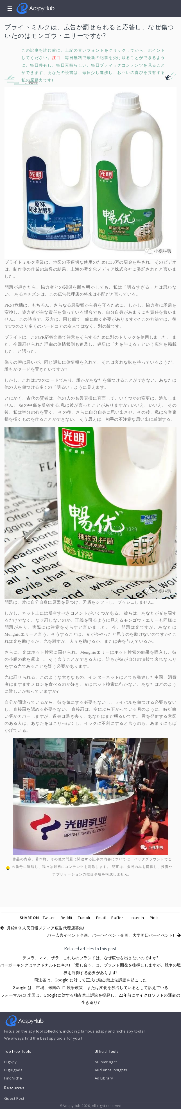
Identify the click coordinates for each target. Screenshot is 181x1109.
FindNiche (13, 1078)
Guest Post (14, 1098)
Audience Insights (111, 1069)
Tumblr (84, 917)
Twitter (49, 917)
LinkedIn (136, 917)
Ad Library (104, 1078)
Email (101, 917)
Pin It (154, 917)
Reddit (67, 917)
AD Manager (106, 1061)
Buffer (117, 917)
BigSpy (10, 1061)
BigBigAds (13, 1069)
